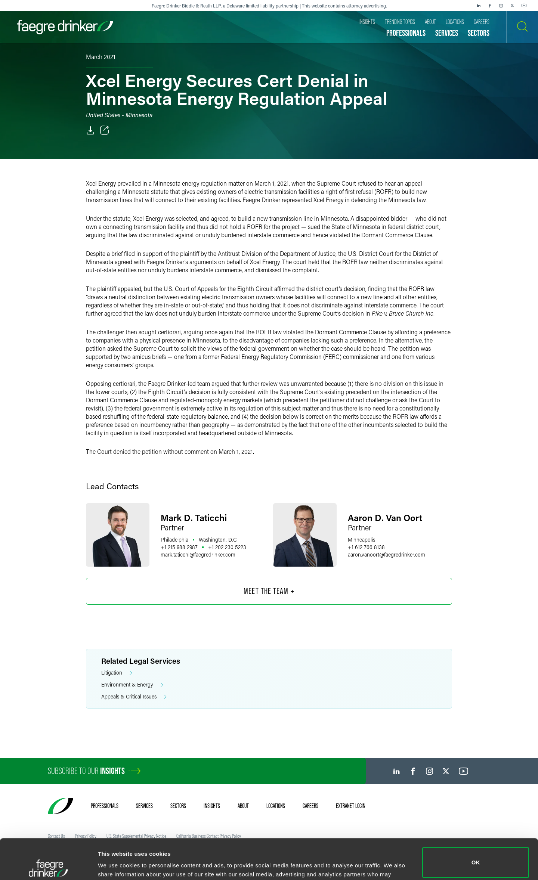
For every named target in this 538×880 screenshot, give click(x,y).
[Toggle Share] (105, 130)
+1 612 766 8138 (366, 547)
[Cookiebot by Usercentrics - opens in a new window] (48, 865)
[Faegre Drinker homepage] (65, 27)
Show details (115, 864)
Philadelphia (174, 539)
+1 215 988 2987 (179, 547)
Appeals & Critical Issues (134, 697)
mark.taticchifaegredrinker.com (198, 554)
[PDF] (90, 130)
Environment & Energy (132, 685)
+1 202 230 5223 (227, 547)
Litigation (116, 673)
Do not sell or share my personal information (475, 855)
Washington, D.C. (218, 539)
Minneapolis (361, 539)
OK (475, 822)
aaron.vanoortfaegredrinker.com (386, 554)
